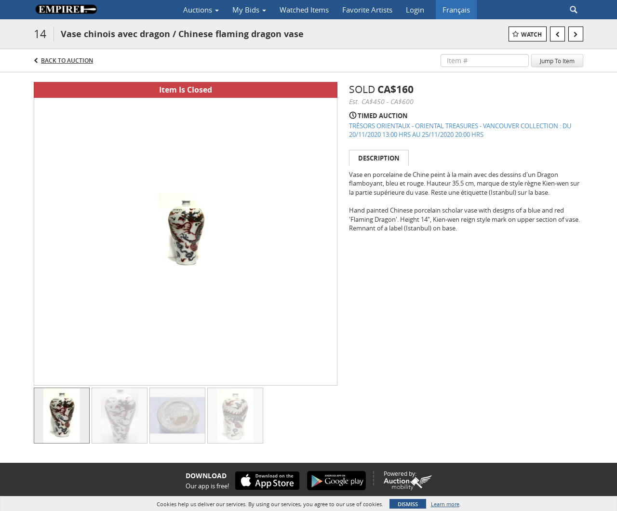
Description (379, 158)
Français (456, 9)
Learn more (445, 504)
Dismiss (408, 504)
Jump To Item (557, 61)
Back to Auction (67, 60)
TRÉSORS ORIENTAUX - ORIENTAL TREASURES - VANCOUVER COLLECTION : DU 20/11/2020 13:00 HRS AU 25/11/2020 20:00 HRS (460, 130)
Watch (531, 34)
